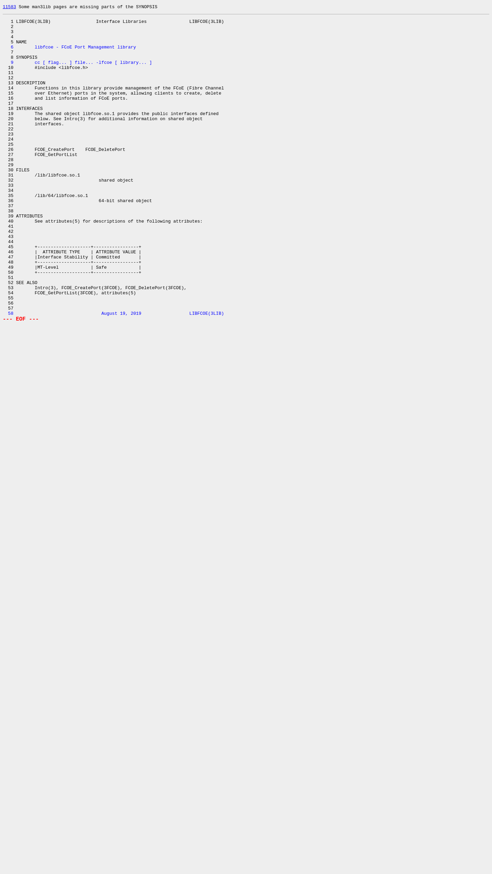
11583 (9, 7)
